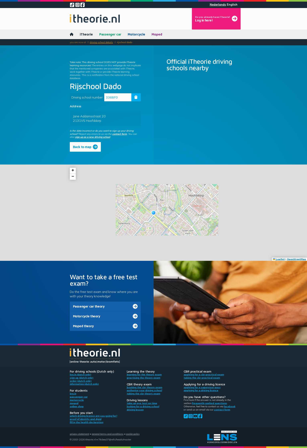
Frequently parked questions (209, 403)
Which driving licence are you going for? (93, 415)
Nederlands (218, 4)
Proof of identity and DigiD (85, 419)
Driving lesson (135, 409)
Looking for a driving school (143, 406)
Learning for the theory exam (144, 374)
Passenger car (110, 34)
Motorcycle (136, 34)
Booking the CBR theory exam (144, 387)
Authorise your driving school (144, 390)
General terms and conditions (108, 433)
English (232, 4)
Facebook (229, 406)
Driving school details (101, 42)
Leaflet (279, 259)
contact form (119, 133)
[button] (153, 212)
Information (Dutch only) (84, 383)
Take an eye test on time (142, 403)
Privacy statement (79, 433)
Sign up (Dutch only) (81, 377)
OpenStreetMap (296, 259)
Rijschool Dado (124, 42)
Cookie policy (133, 433)
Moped (157, 34)
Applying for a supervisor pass (202, 387)
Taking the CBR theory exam (143, 393)
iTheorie (86, 34)
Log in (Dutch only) (80, 374)
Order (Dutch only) (81, 380)
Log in (73, 393)
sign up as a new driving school (92, 136)
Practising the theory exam (143, 377)
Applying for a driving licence (201, 390)
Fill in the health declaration (86, 422)
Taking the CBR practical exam (202, 377)
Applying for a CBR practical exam (204, 374)
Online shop (77, 406)
